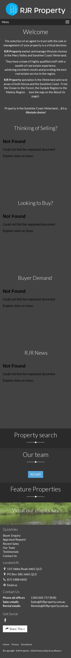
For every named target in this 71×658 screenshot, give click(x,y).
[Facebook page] (5, 620)
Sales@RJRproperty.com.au (48, 601)
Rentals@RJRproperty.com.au (49, 605)
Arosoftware (54, 650)
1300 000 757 (40, 597)
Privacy (15, 644)
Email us (12, 585)
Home (6, 644)
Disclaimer (26, 644)
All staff (35, 474)
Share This (15, 629)
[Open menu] (35, 22)
